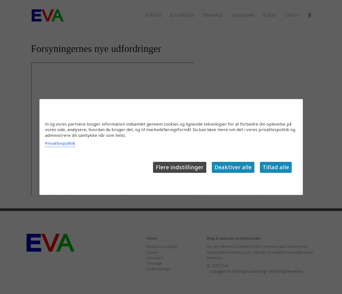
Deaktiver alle (233, 167)
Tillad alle (276, 167)
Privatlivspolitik (60, 143)
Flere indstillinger (180, 167)
